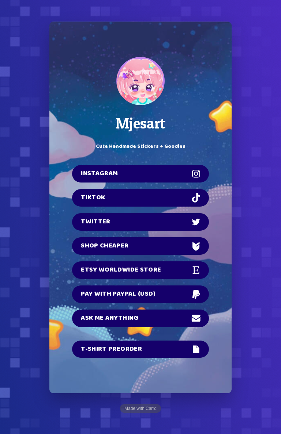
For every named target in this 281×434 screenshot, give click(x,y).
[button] (140, 174)
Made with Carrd (140, 408)
